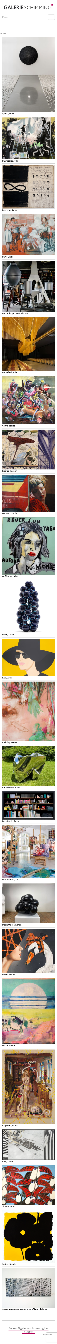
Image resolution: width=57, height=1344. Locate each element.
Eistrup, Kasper (9, 470)
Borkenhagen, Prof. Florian (15, 313)
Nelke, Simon (8, 1045)
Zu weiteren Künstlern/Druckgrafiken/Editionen (24, 1309)
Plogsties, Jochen (10, 1125)
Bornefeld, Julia (9, 372)
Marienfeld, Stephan (12, 924)
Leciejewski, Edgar (10, 821)
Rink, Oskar (7, 1161)
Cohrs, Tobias (8, 425)
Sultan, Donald (9, 1264)
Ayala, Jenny (8, 113)
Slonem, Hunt (8, 1206)
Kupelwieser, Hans (11, 787)
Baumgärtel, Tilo (10, 160)
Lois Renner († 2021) (11, 879)
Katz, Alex (7, 677)
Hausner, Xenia (9, 513)
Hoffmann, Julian (10, 576)
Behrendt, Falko (9, 210)
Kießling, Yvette (9, 742)
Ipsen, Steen (8, 634)
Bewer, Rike (7, 256)
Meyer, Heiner (9, 974)
